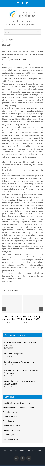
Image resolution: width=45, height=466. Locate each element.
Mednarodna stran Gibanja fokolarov (18, 407)
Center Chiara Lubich (11, 425)
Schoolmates (8, 421)
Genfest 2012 (8, 434)
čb (22, 60)
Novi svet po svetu (10, 439)
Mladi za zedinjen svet (12, 430)
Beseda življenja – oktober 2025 (32, 318)
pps (24, 60)
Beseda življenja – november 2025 (12, 318)
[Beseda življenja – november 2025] (12, 304)
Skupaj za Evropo (10, 412)
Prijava (38, 450)
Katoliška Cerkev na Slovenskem (16, 403)
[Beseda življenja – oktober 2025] (33, 304)
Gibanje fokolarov (26, 450)
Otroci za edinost (10, 416)
